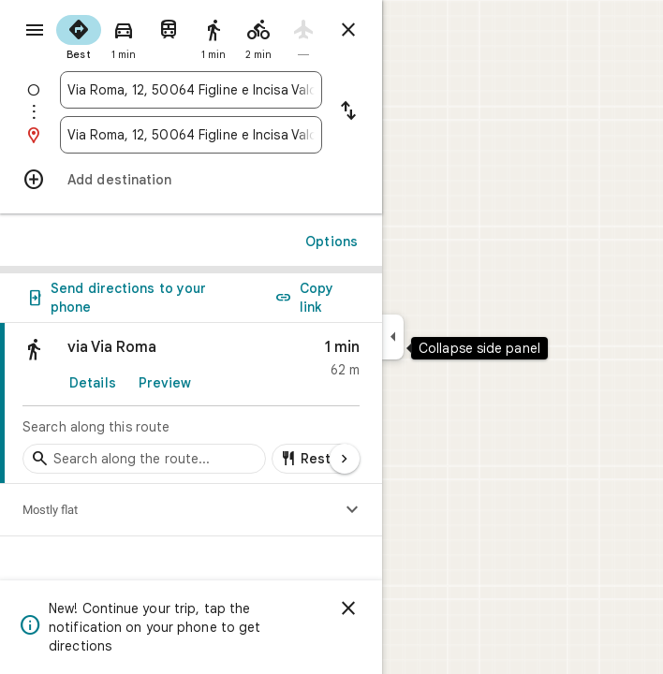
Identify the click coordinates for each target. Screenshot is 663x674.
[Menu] (34, 29)
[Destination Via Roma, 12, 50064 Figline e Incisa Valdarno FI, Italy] (191, 135)
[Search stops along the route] (144, 458)
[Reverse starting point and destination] (348, 112)
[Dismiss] (348, 608)
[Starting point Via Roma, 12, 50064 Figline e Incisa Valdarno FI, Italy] (191, 90)
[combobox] (191, 90)
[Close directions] (348, 29)
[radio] (78, 35)
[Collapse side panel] (393, 337)
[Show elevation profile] (352, 510)
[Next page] (345, 459)
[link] (191, 403)
